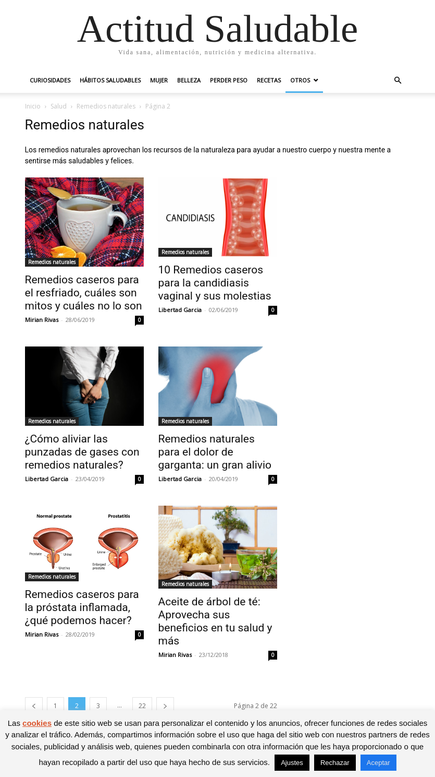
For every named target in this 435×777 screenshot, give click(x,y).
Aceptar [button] (378, 763)
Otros (300, 80)
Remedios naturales (106, 106)
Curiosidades (50, 80)
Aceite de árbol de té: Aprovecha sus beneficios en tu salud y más (215, 621)
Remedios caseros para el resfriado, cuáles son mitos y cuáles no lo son (83, 292)
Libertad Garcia (180, 310)
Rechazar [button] (335, 763)
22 (142, 705)
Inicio (33, 106)
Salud (59, 106)
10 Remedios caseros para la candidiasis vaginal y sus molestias (214, 283)
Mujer (159, 80)
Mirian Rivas (41, 320)
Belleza (189, 80)
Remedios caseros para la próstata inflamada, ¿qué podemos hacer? (82, 607)
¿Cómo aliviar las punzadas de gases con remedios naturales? (82, 452)
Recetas (269, 80)
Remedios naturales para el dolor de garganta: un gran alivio (215, 452)
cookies (37, 723)
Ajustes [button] (292, 763)
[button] (398, 81)
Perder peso (228, 80)
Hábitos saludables (110, 80)
